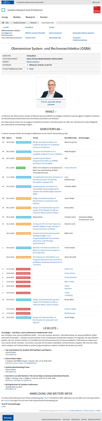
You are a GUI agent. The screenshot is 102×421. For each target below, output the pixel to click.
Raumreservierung (94, 419)
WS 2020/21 (29, 27)
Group (5, 17)
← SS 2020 (5, 27)
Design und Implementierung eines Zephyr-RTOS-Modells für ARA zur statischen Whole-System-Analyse (46, 210)
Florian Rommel (71, 167)
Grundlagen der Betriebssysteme (7, 34)
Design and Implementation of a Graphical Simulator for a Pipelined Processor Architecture (46, 144)
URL (7, 354)
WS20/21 (33, 23)
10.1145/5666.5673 (17, 380)
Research (30, 17)
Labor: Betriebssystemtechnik (11, 38)
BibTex (12, 354)
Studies (17, 17)
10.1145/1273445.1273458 (20, 363)
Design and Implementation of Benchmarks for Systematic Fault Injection (45, 200)
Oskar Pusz (69, 269)
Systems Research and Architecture (25, 10)
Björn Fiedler (69, 281)
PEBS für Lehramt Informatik (35, 33)
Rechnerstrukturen (55, 33)
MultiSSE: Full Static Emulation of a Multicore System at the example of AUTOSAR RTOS (46, 250)
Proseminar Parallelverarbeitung (80, 39)
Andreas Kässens (76, 410)
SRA (5, 22)
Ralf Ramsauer (70, 313)
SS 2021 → (52, 27)
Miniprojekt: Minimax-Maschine (83, 33)
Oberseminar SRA (48, 23)
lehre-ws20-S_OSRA (92, 410)
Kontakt (97, 2)
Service (43, 17)
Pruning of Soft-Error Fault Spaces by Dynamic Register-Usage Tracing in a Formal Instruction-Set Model (47, 226)
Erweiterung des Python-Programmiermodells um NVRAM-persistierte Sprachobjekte (45, 161)
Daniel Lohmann (33, 62)
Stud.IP (47, 398)
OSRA (31, 69)
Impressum (66, 419)
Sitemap (84, 419)
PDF (7, 363)
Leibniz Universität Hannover (51, 419)
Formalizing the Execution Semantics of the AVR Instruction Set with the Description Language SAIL (47, 179)
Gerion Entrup (70, 273)
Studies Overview (19, 23)
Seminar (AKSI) (30, 38)
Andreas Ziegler (70, 309)
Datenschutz (75, 419)
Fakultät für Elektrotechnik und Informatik (30, 2)
